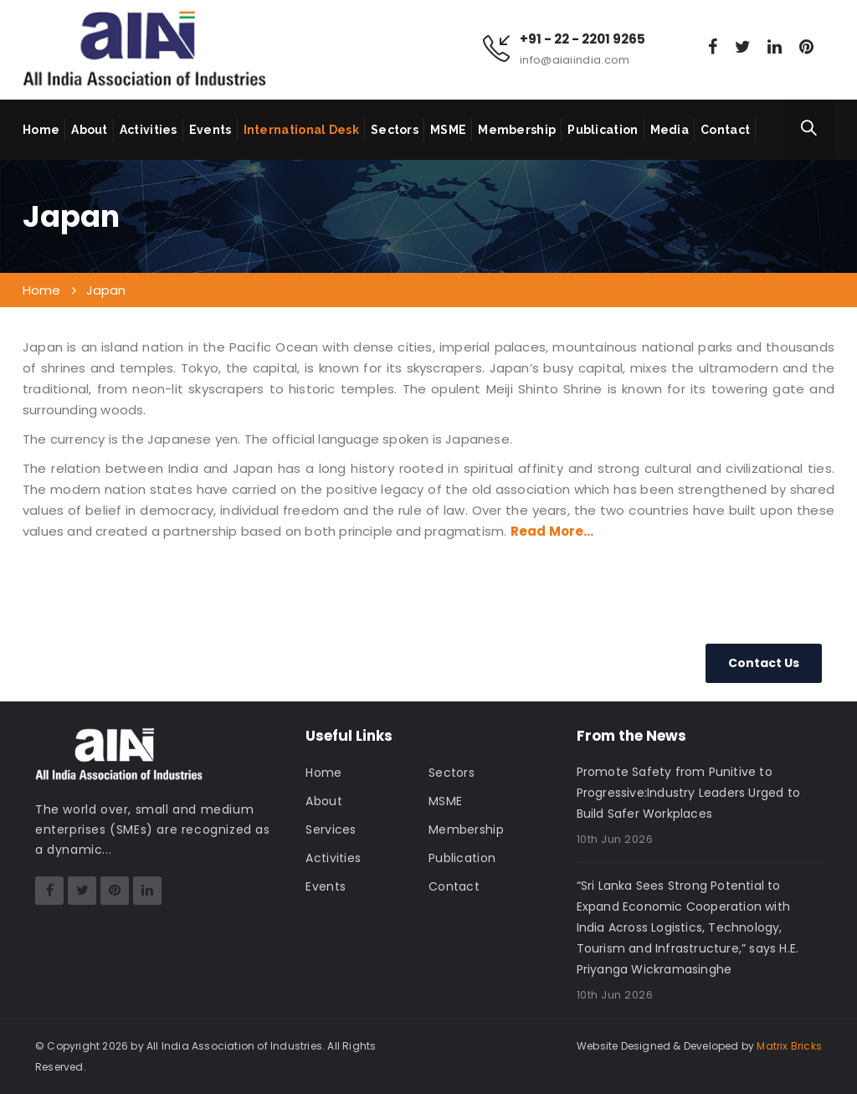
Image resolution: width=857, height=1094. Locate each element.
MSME (448, 129)
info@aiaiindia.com (574, 60)
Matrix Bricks (789, 1046)
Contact (725, 129)
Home (41, 129)
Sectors (394, 129)
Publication (602, 129)
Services (330, 829)
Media (670, 129)
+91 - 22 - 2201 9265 (582, 39)
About (89, 129)
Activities (148, 129)
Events (210, 129)
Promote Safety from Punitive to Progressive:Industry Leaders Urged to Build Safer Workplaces (688, 792)
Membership (517, 129)
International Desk (301, 129)
